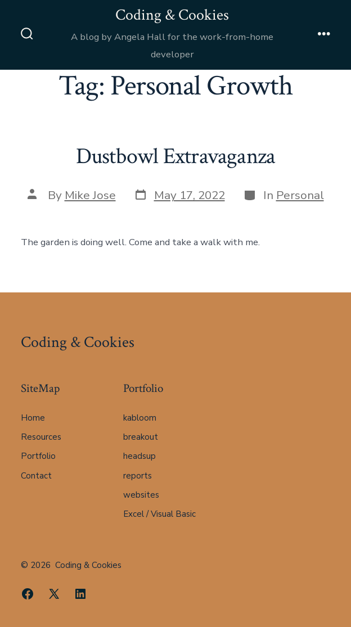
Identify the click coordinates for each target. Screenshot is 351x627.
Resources (41, 437)
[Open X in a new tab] (54, 594)
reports (137, 475)
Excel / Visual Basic (159, 514)
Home (33, 417)
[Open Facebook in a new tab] (27, 594)
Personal (300, 195)
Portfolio (38, 456)
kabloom (139, 417)
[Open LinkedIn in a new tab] (80, 594)
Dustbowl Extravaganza (175, 156)
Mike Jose (90, 195)
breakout (140, 437)
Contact (36, 475)
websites (141, 494)
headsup (139, 456)
